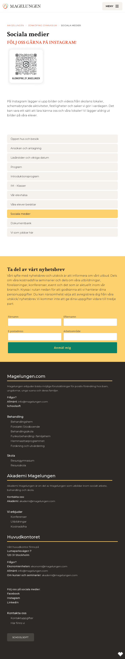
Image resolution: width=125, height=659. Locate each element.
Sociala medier (20, 213)
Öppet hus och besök (25, 139)
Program (16, 167)
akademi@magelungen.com (37, 501)
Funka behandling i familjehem (30, 436)
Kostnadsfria (19, 526)
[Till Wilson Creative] (120, 654)
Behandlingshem (22, 421)
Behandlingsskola (22, 431)
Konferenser (19, 516)
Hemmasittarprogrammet (27, 441)
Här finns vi (18, 623)
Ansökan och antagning (26, 148)
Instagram (13, 598)
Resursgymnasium (22, 460)
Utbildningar (18, 521)
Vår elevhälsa (19, 195)
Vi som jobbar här (22, 232)
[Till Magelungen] (22, 6)
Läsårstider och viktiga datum (30, 157)
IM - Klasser (18, 185)
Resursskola (18, 465)
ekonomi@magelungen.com (49, 566)
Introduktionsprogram (25, 176)
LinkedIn (13, 602)
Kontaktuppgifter (22, 618)
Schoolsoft (20, 637)
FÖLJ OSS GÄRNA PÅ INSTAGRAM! (41, 42)
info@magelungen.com (32, 401)
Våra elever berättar (23, 204)
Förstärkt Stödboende (25, 426)
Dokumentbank (21, 223)
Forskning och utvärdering (27, 446)
